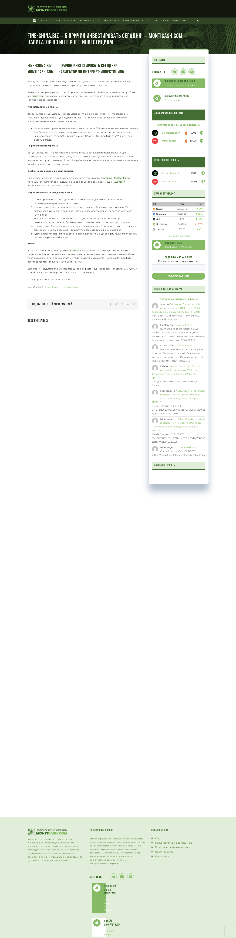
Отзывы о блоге (182, 324)
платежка (106, 178)
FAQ (157, 838)
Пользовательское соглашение (173, 842)
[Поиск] (198, 21)
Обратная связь (164, 851)
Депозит (120, 181)
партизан (38, 96)
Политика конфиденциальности (174, 847)
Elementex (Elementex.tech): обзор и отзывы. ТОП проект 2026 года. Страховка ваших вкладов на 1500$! (176, 308)
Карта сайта (162, 856)
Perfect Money (122, 178)
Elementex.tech (171, 132)
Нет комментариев (69, 287)
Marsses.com (169, 140)
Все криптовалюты (179, 235)
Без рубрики (51, 287)
